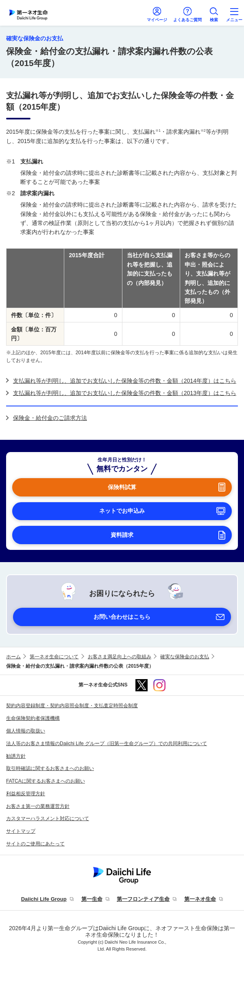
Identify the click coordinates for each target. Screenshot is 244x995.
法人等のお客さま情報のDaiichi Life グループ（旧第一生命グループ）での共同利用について (106, 743)
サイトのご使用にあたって (35, 844)
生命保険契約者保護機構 (33, 718)
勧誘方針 (16, 756)
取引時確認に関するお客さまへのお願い (50, 768)
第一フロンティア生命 (143, 899)
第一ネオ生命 (200, 899)
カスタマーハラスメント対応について (47, 818)
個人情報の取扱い (25, 731)
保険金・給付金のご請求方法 (50, 418)
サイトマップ (20, 831)
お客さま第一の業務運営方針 (38, 806)
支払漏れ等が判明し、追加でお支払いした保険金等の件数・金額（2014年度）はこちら (124, 380)
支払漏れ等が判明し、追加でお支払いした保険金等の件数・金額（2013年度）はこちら (124, 393)
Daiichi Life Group (44, 899)
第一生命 (91, 899)
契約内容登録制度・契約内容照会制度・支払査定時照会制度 (72, 705)
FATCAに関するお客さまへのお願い (45, 781)
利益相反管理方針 (25, 793)
